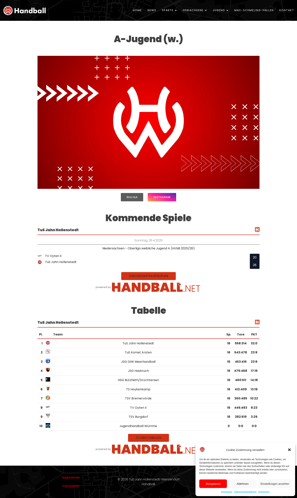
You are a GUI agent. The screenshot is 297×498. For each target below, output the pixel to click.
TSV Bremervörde (138, 398)
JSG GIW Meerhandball (138, 361)
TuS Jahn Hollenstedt (138, 343)
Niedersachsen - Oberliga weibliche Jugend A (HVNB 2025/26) (148, 248)
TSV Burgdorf (138, 417)
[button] (289, 450)
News (152, 10)
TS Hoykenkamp (138, 389)
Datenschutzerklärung (245, 491)
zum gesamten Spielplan (148, 276)
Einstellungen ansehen (274, 483)
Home (137, 10)
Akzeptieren (213, 483)
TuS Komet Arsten (138, 352)
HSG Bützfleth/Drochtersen (138, 380)
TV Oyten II (138, 407)
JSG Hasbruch (138, 371)
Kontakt (286, 10)
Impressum (226, 491)
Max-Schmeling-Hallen (254, 10)
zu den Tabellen (148, 438)
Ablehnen (243, 483)
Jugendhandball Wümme (138, 426)
